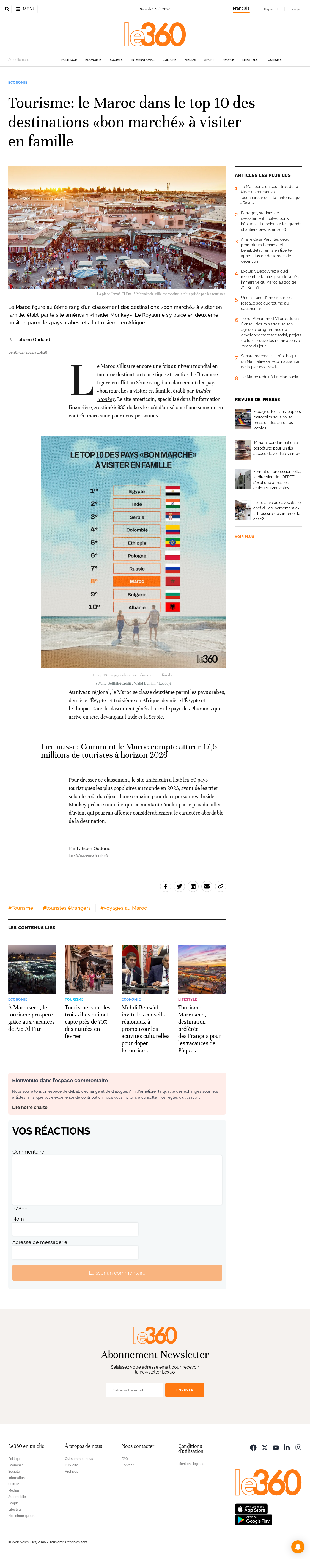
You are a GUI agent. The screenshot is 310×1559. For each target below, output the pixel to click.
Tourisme (274, 60)
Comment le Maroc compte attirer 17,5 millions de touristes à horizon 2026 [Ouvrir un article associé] (129, 751)
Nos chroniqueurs (21, 1516)
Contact (128, 1465)
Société (116, 60)
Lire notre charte (30, 1107)
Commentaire (28, 1152)
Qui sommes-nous (79, 1459)
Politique (69, 60)
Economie (93, 60)
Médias (190, 60)
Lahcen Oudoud (33, 339)
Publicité (71, 1465)
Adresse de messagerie (39, 1242)
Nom (18, 1219)
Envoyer (184, 1390)
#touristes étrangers (67, 908)
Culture (169, 60)
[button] (297, 1546)
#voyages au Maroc (123, 908)
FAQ (125, 1459)
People (228, 60)
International (142, 60)
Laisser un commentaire (117, 1273)
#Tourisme (20, 908)
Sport (209, 60)
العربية (297, 9)
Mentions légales (191, 1464)
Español (271, 9)
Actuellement (18, 60)
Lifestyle (250, 60)
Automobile (17, 1497)
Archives (71, 1471)
